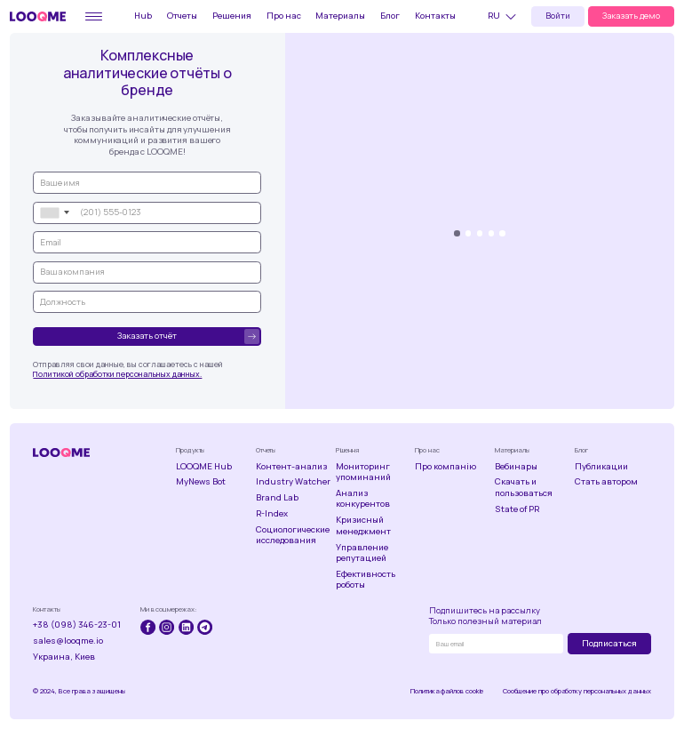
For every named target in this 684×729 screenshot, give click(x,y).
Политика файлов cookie (446, 691)
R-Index (272, 514)
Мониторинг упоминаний (363, 472)
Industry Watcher (293, 482)
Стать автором (606, 482)
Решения (231, 15)
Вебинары (516, 466)
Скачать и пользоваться (524, 488)
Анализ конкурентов (363, 499)
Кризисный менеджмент (363, 526)
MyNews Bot (201, 482)
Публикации (601, 466)
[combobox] (54, 213)
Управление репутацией (362, 553)
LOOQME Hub (204, 466)
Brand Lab (277, 498)
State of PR (517, 509)
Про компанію (445, 466)
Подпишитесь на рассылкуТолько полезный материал (485, 616)
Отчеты (182, 15)
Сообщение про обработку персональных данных (577, 691)
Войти (557, 15)
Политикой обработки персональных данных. (117, 374)
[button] (504, 17)
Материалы (340, 15)
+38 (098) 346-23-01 (77, 625)
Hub (143, 15)
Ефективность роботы (365, 580)
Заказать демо (631, 15)
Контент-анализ (291, 466)
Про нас (283, 15)
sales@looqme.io (68, 641)
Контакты (435, 15)
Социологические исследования (293, 536)
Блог (390, 15)
